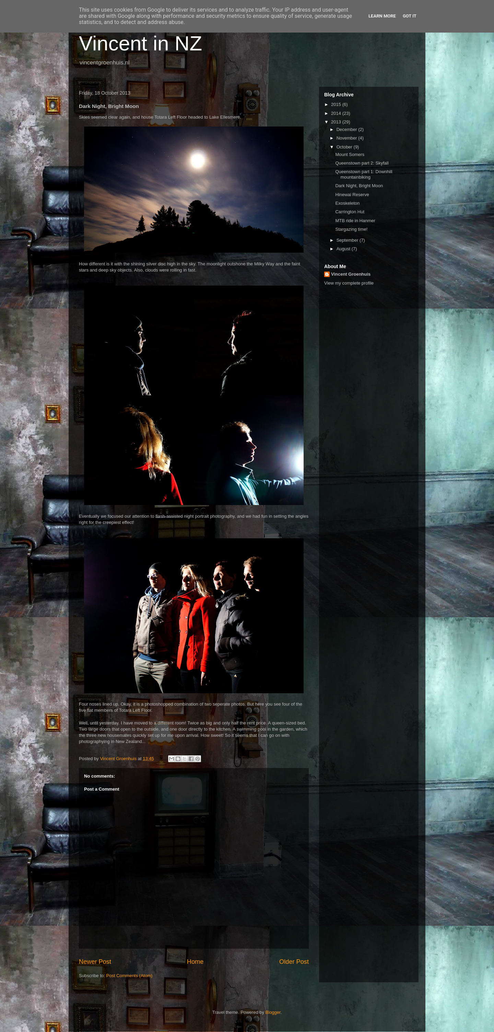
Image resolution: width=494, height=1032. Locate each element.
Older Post (294, 961)
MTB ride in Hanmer (355, 220)
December (347, 129)
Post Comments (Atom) (129, 975)
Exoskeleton (347, 203)
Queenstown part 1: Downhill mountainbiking (363, 174)
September (348, 240)
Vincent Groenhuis (350, 274)
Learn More (382, 16)
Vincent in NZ (140, 43)
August (344, 248)
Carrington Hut (349, 211)
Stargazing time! (351, 229)
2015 (336, 104)
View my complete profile (349, 283)
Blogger (273, 1012)
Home (195, 961)
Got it (409, 16)
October (345, 146)
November (347, 138)
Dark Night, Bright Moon (359, 185)
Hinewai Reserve (352, 194)
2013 (336, 121)
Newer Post (95, 961)
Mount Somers (349, 154)
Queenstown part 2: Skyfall (361, 163)
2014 (336, 113)
